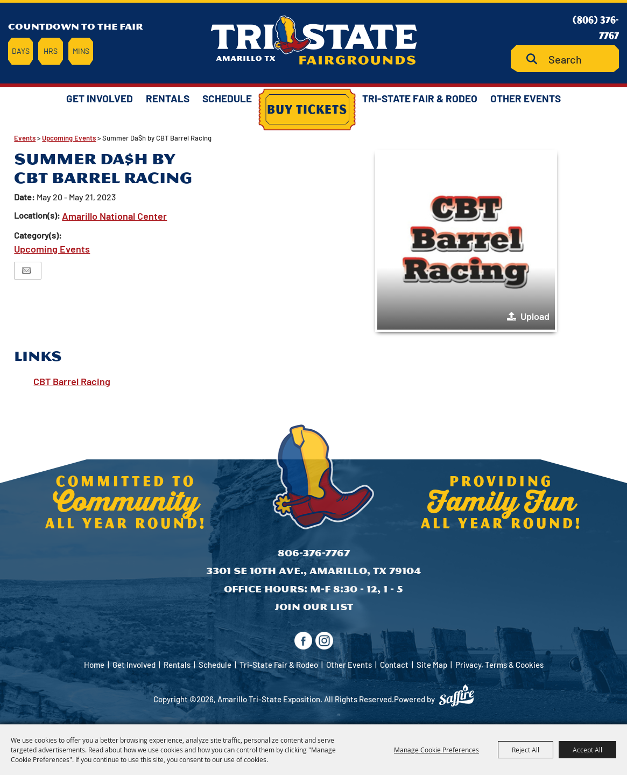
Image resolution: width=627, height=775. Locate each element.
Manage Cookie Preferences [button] (436, 749)
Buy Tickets (307, 109)
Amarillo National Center (114, 216)
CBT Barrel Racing (71, 381)
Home (94, 664)
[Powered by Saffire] (456, 695)
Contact (394, 664)
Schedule (227, 98)
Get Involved (99, 98)
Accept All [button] (587, 749)
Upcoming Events (69, 138)
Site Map (432, 664)
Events (25, 138)
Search (535, 59)
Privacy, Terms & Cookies (499, 664)
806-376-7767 (314, 552)
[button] (466, 241)
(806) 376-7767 (596, 27)
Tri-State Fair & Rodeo (419, 98)
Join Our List (313, 606)
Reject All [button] (525, 749)
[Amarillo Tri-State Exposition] (313, 40)
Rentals (167, 98)
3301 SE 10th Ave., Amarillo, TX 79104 (313, 570)
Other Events (525, 98)
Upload (534, 316)
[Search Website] (565, 59)
